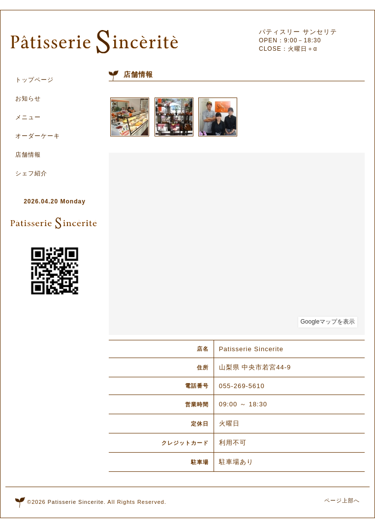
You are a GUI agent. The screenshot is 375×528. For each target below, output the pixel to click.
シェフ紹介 (31, 173)
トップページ (34, 79)
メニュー (28, 117)
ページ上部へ (342, 500)
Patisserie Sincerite (76, 502)
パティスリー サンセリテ (298, 31)
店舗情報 (28, 154)
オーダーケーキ (37, 135)
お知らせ (28, 98)
